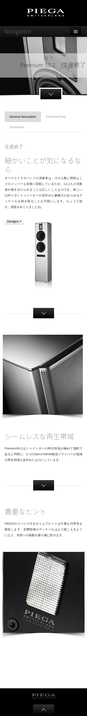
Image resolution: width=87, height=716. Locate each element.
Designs (14, 221)
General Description (23, 116)
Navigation (18, 31)
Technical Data (56, 116)
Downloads (17, 127)
